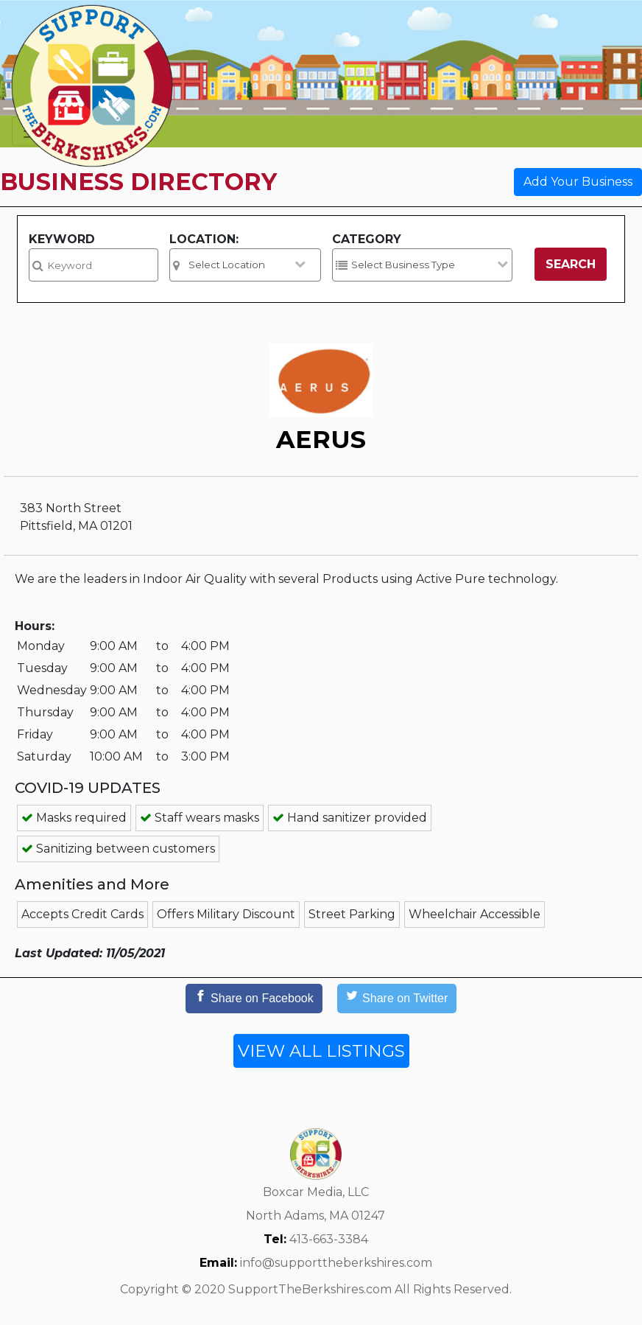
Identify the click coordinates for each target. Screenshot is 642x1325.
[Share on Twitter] (397, 998)
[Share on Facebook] (254, 998)
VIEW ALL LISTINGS (321, 1051)
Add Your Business (577, 182)
